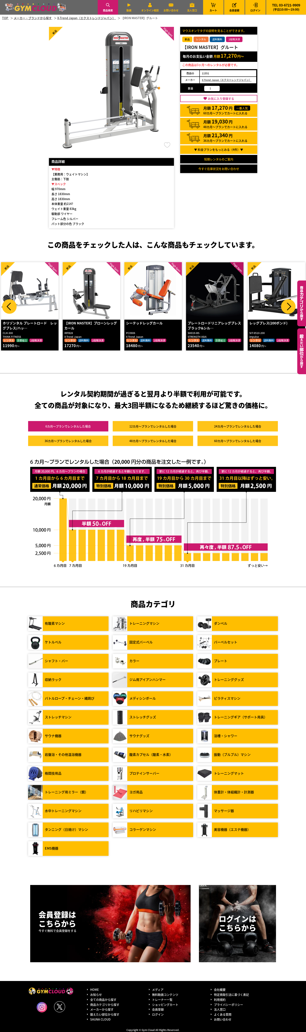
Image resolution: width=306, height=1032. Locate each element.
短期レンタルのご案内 (218, 159)
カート (213, 7)
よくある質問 (222, 1014)
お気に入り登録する (221, 98)
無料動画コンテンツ (165, 994)
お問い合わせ (171, 10)
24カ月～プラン (237, 426)
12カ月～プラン (152, 426)
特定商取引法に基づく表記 (231, 994)
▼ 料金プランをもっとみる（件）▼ (218, 149)
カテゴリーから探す (301, 303)
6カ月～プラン (68, 426)
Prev (9, 306)
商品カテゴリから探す (104, 1004)
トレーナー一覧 (162, 999)
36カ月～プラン (68, 441)
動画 (128, 10)
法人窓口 (192, 10)
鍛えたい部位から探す (301, 351)
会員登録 (234, 10)
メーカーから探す (102, 1009)
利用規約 (220, 999)
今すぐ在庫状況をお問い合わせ (218, 169)
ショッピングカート (165, 1004)
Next (288, 306)
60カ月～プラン (237, 441)
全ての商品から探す (103, 999)
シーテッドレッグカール (206, 322)
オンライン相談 (150, 10)
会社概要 (220, 989)
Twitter (59, 1007)
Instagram (42, 1007)
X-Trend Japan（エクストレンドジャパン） (226, 80)
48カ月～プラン (152, 441)
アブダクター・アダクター (22, 322)
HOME (94, 989)
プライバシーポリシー (228, 1004)
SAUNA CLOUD (100, 1019)
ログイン (255, 10)
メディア (158, 989)
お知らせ (96, 994)
